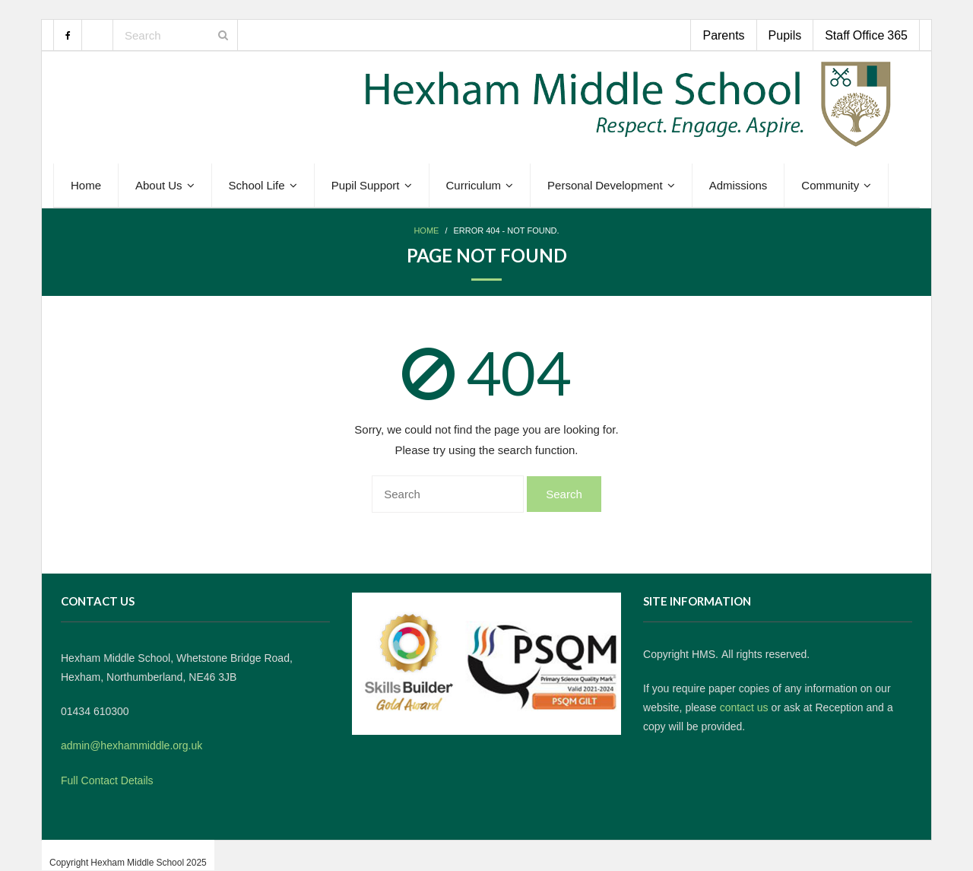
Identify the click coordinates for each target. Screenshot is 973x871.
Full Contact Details (107, 780)
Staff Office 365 (866, 35)
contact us (744, 707)
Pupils (785, 35)
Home (426, 231)
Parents (723, 35)
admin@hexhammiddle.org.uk (131, 745)
